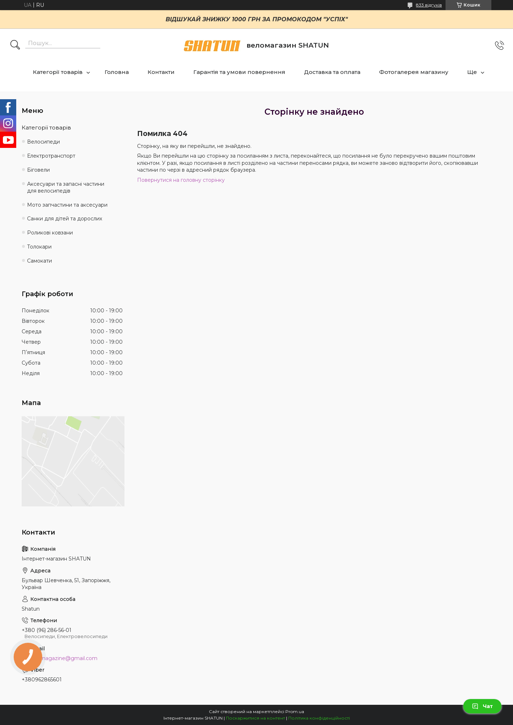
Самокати (39, 261)
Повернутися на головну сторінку (181, 180)
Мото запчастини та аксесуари (67, 205)
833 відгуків (429, 5)
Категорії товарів (58, 72)
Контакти (161, 72)
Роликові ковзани (50, 232)
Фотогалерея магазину (413, 72)
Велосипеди (43, 142)
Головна (117, 72)
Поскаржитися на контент (255, 718)
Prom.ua (294, 711)
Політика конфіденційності (319, 718)
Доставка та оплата (332, 72)
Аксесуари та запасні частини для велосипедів (65, 187)
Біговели (38, 170)
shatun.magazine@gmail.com (59, 658)
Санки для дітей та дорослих (64, 218)
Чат (482, 706)
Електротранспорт (51, 156)
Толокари (39, 246)
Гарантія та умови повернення (239, 72)
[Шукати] (15, 45)
